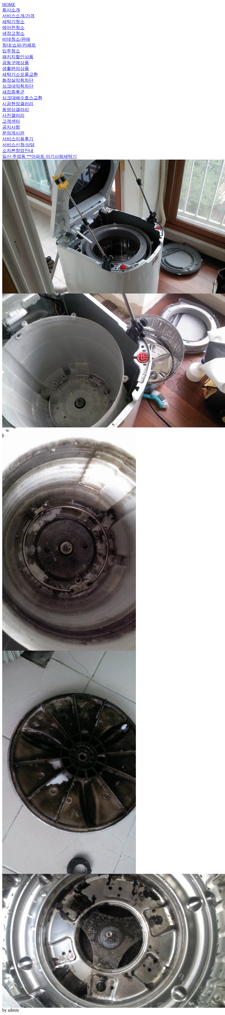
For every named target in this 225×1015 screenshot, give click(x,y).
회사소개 (11, 10)
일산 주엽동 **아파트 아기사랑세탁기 (39, 156)
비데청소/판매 (16, 39)
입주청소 (11, 51)
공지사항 (11, 127)
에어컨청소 (13, 27)
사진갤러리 (13, 115)
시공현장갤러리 (17, 103)
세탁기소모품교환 (20, 74)
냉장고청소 (13, 33)
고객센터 (11, 121)
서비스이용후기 (17, 138)
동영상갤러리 (15, 109)
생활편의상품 (15, 68)
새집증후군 (13, 92)
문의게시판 (13, 133)
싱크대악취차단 (17, 86)
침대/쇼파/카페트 (19, 45)
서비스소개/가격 (18, 15)
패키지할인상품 (17, 56)
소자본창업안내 (17, 150)
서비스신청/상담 (18, 144)
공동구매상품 (15, 62)
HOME (8, 4)
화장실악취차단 (17, 80)
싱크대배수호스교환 (22, 97)
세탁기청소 (13, 21)
